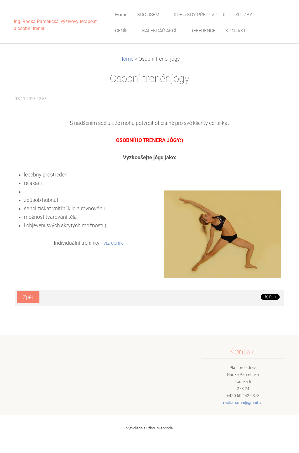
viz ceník (113, 243)
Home (126, 59)
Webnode (165, 428)
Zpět (28, 297)
